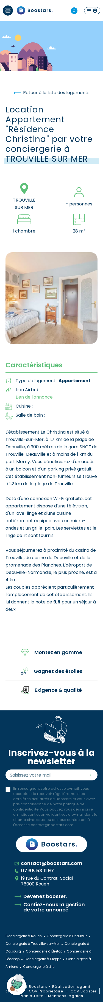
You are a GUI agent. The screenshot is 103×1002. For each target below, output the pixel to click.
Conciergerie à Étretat (44, 951)
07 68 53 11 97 (34, 870)
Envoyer (88, 775)
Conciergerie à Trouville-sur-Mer (32, 943)
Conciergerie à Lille (38, 966)
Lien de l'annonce (34, 397)
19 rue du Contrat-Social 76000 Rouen (44, 881)
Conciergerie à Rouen (23, 936)
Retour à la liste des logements (52, 92)
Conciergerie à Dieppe (42, 959)
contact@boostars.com (52, 824)
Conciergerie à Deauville (67, 936)
